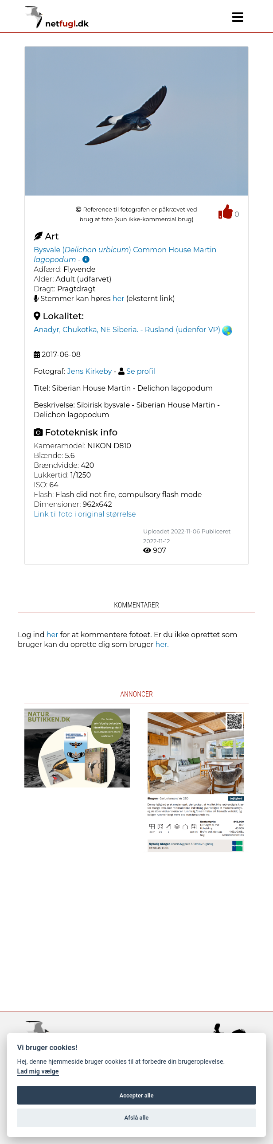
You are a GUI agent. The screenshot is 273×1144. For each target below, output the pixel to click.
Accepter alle (136, 1095)
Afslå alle (137, 1117)
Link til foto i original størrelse (85, 514)
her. (162, 644)
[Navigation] (237, 17)
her (119, 298)
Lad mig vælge (37, 1071)
